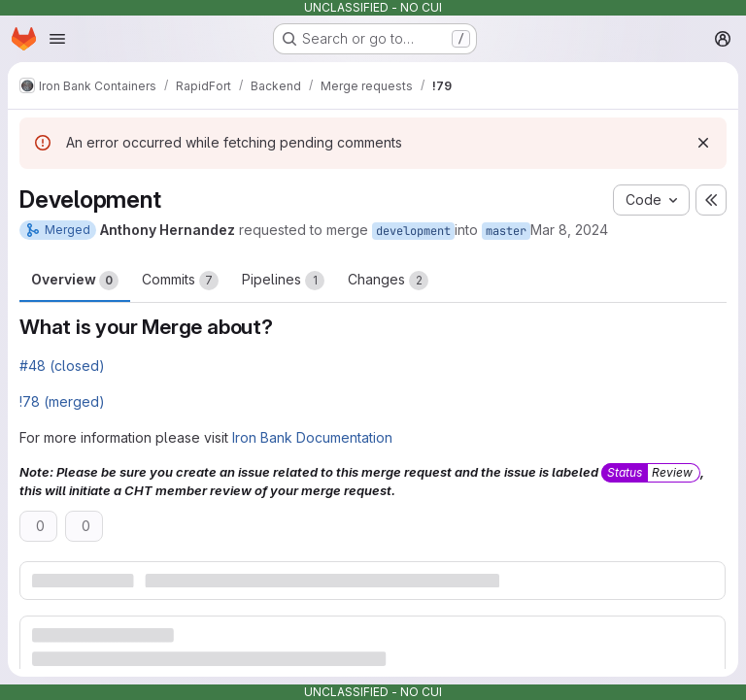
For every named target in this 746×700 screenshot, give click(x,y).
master (506, 231)
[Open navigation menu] (57, 38)
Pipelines (283, 280)
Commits (180, 280)
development (413, 231)
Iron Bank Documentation (312, 437)
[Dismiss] (703, 142)
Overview (75, 280)
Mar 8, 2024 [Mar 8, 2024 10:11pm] (569, 229)
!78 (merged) (62, 401)
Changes (388, 280)
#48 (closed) (62, 365)
